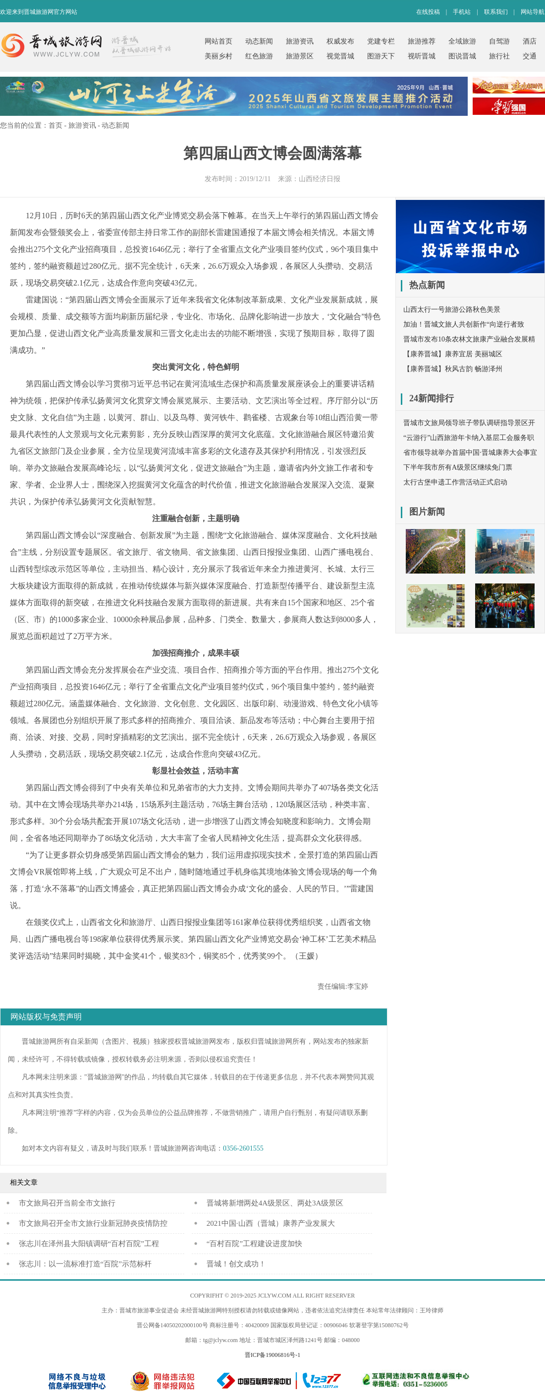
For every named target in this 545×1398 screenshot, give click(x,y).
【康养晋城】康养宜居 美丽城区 (452, 354)
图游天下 (381, 56)
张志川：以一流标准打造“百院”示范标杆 (85, 1264)
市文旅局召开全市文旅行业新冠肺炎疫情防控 (93, 1223)
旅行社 (499, 56)
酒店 (530, 41)
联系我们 (496, 11)
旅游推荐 (422, 41)
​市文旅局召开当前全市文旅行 (67, 1203)
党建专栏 (381, 41)
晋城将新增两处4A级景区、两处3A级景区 (275, 1203)
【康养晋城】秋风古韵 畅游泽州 (452, 369)
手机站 (462, 11)
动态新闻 (259, 41)
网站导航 (533, 11)
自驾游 (499, 41)
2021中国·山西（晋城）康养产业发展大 (271, 1223)
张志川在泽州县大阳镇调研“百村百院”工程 (89, 1244)
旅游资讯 (300, 41)
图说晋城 (462, 56)
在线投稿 (428, 11)
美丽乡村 (218, 56)
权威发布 (340, 41)
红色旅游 (259, 56)
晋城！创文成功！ (236, 1264)
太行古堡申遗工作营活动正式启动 (455, 482)
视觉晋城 (340, 56)
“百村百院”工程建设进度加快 (254, 1244)
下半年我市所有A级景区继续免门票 (457, 467)
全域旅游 (462, 41)
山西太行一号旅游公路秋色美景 (451, 309)
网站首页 (218, 41)
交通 (530, 56)
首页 (55, 125)
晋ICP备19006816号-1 (273, 1354)
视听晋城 (422, 56)
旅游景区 (300, 56)
